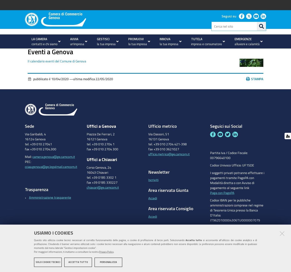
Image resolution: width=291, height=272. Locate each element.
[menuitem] (44, 41)
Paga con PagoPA (222, 207)
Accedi (152, 213)
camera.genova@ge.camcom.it (53, 171)
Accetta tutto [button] (78, 262)
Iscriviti (153, 194)
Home (27, 52)
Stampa (255, 93)
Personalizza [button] (108, 262)
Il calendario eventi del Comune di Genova (57, 76)
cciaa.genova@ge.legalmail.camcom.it (51, 181)
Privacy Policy (106, 252)
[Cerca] (261, 26)
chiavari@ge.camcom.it (103, 202)
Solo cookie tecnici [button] (48, 262)
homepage (40, 52)
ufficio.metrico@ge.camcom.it (169, 169)
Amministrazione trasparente (50, 212)
